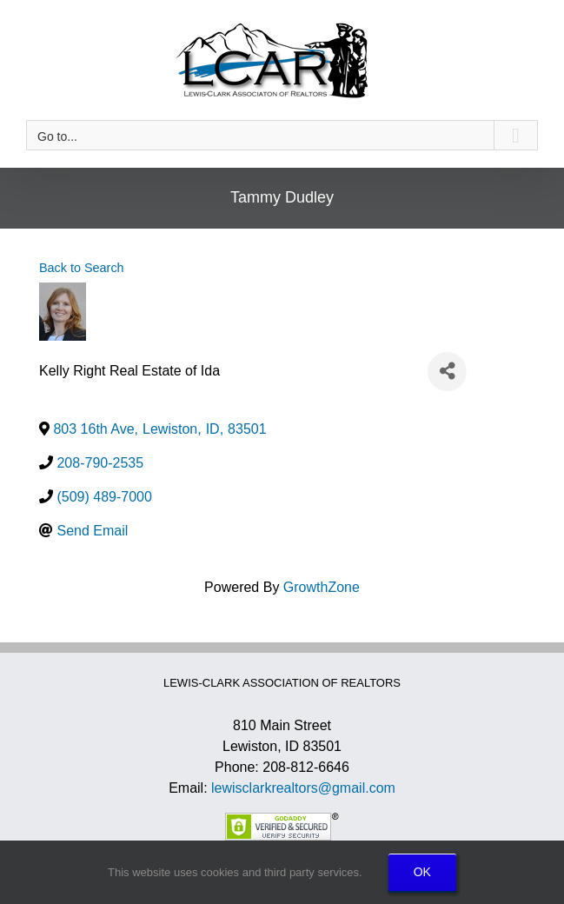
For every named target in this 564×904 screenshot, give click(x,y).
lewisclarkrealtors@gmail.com (303, 788)
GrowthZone (321, 587)
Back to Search (81, 268)
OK (422, 872)
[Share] (447, 371)
